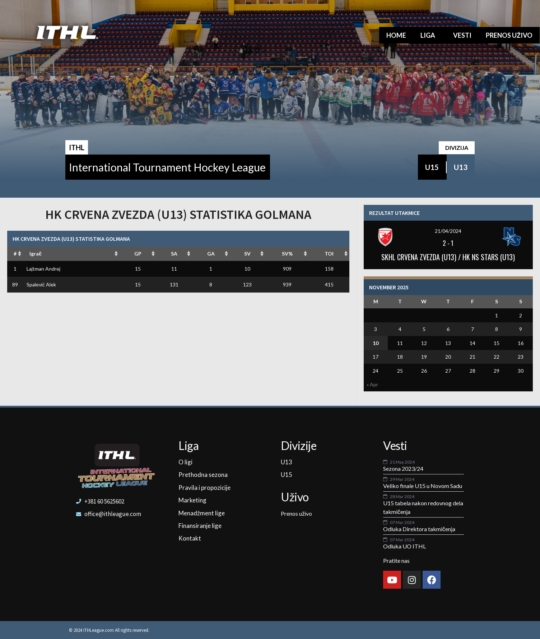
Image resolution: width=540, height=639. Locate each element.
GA (211, 253)
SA (174, 253)
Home (396, 35)
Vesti (462, 35)
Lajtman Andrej (43, 269)
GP (137, 253)
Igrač (35, 253)
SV (247, 253)
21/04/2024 (448, 231)
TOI (329, 253)
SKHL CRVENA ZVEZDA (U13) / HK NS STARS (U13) (448, 257)
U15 (432, 167)
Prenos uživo (509, 35)
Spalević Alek (41, 284)
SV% (287, 253)
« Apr (372, 384)
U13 (460, 167)
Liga (429, 35)
